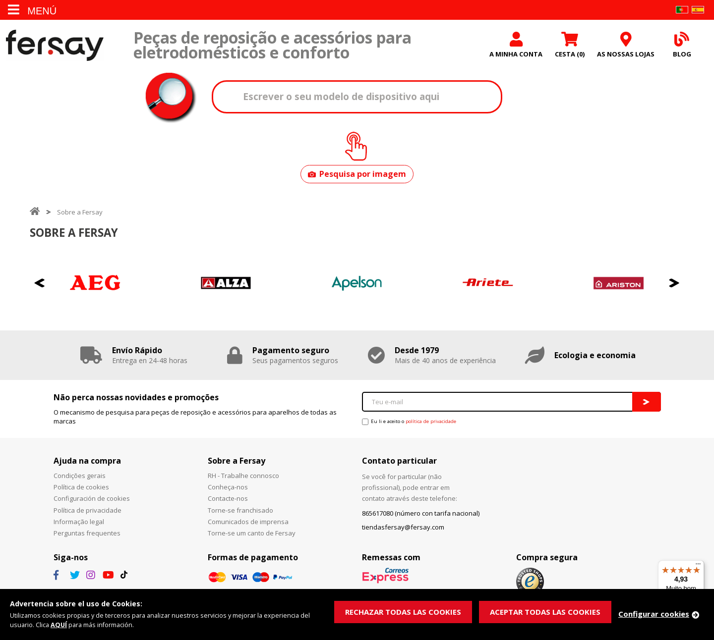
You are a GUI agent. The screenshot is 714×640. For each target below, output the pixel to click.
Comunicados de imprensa (248, 522)
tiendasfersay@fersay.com (403, 528)
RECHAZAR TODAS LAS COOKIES (403, 612)
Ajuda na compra (87, 461)
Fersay (54, 45)
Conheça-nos (228, 487)
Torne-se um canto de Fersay (252, 534)
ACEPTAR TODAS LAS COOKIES (545, 612)
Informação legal (79, 522)
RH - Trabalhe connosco (243, 476)
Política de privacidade (87, 511)
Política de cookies (81, 487)
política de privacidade (431, 422)
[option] (95, 284)
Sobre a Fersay (80, 213)
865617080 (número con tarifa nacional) (420, 514)
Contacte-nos (228, 499)
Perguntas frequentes (87, 534)
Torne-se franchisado (240, 511)
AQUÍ (59, 625)
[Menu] (698, 566)
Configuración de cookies (92, 499)
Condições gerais (80, 476)
